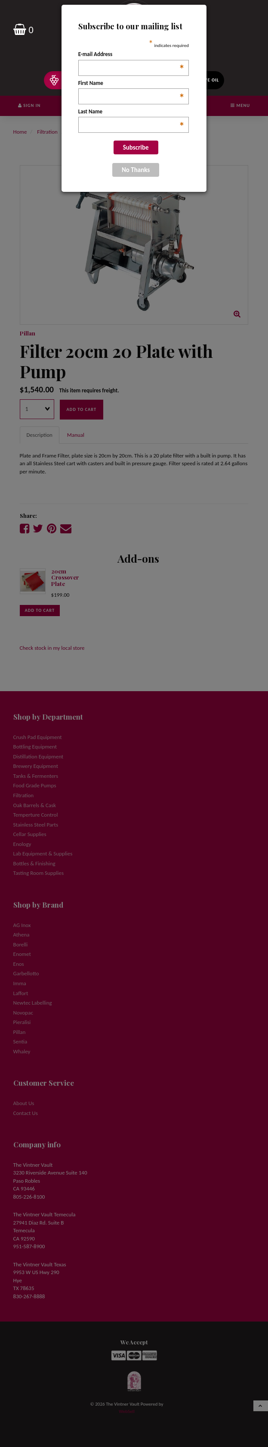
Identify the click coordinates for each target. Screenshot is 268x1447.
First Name (131, 84)
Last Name (131, 112)
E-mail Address (131, 55)
